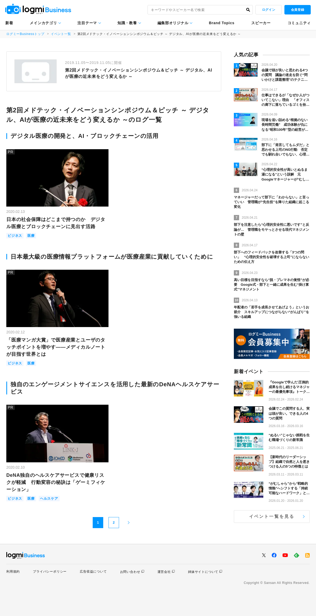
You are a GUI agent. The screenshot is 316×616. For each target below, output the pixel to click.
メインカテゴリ (43, 23)
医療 (31, 236)
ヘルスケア (49, 498)
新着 (9, 23)
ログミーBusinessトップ (25, 34)
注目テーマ (87, 23)
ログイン (268, 10)
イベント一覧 (61, 34)
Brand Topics (221, 23)
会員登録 (297, 10)
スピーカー (261, 23)
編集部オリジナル (173, 23)
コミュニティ (299, 23)
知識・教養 (127, 23)
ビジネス (15, 236)
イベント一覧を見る (272, 516)
